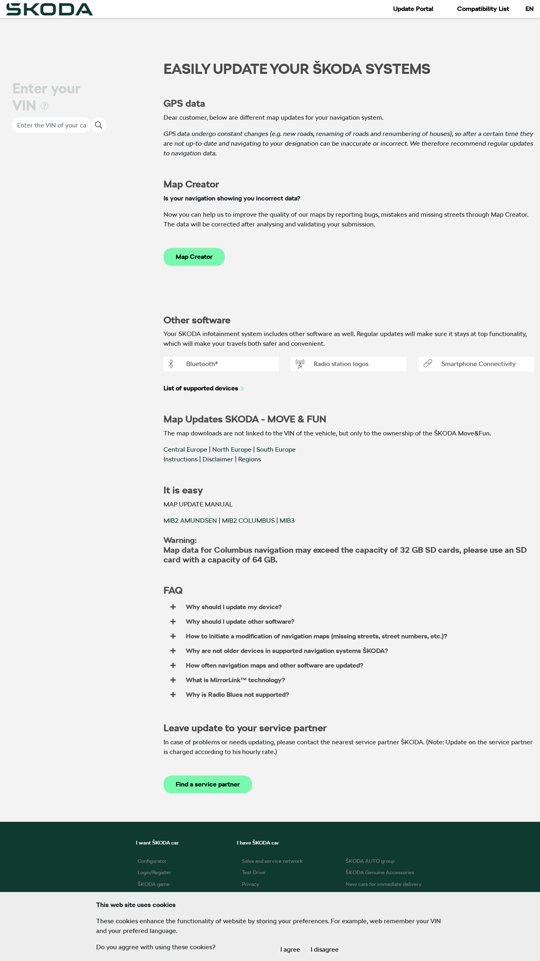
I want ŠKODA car (157, 843)
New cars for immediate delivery (384, 884)
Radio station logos (332, 364)
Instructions (181, 459)
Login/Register (154, 872)
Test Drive (253, 872)
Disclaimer (217, 459)
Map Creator (194, 257)
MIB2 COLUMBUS (248, 520)
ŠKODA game (154, 884)
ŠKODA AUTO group (370, 861)
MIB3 (287, 520)
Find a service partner (208, 784)
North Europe (232, 449)
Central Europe (185, 449)
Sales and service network (272, 861)
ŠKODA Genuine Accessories (380, 872)
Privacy (250, 884)
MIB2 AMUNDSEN (190, 520)
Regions (249, 459)
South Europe (276, 449)
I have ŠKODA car (258, 843)
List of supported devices (201, 388)
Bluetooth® (193, 364)
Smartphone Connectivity (470, 364)
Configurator (152, 861)
